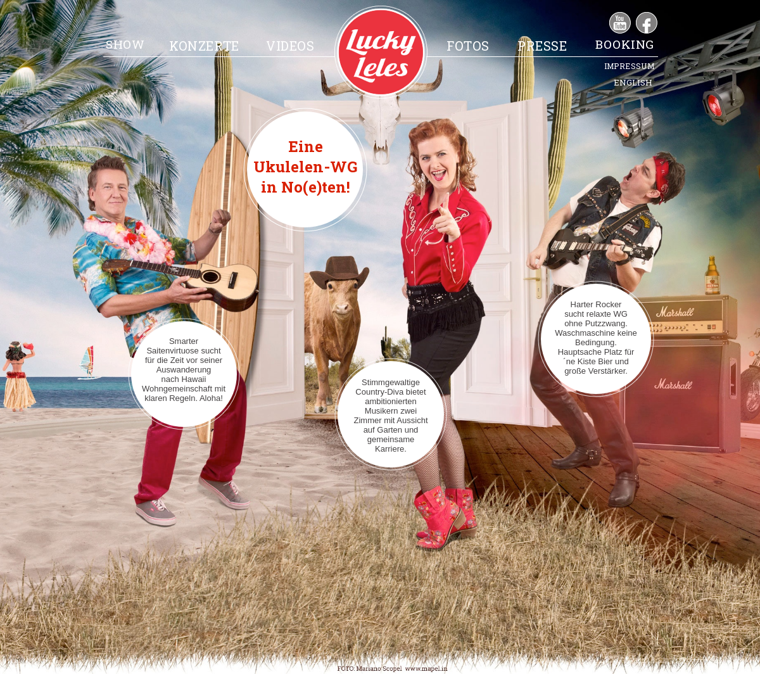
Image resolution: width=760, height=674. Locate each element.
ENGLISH (633, 82)
